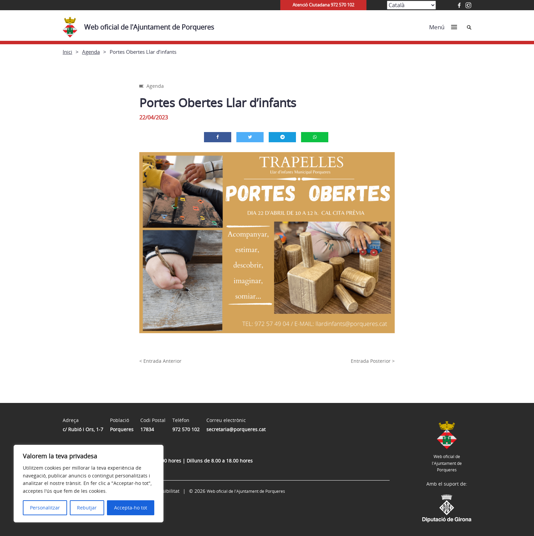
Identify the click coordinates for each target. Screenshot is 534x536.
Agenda (91, 51)
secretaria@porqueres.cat (236, 429)
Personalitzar (45, 507)
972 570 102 (186, 429)
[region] (88, 483)
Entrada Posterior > (373, 361)
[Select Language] (411, 5)
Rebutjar (87, 507)
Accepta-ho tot (130, 507)
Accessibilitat (164, 491)
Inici (67, 51)
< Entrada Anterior (160, 361)
